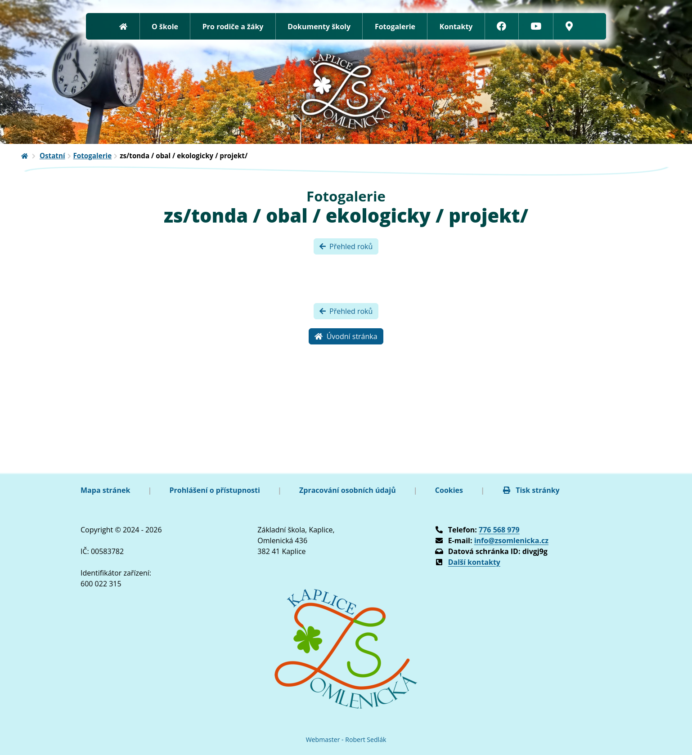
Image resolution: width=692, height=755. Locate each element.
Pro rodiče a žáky (233, 26)
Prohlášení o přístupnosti (215, 490)
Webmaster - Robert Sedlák (346, 739)
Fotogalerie (395, 26)
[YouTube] (536, 26)
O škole (165, 26)
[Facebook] (502, 26)
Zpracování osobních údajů (347, 490)
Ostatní (52, 155)
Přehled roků (346, 246)
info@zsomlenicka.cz (511, 540)
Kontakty (456, 26)
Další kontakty (474, 562)
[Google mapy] (568, 26)
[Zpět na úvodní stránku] (124, 26)
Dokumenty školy (319, 26)
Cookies (449, 490)
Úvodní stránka (346, 336)
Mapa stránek (105, 490)
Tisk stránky (531, 490)
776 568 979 (499, 530)
